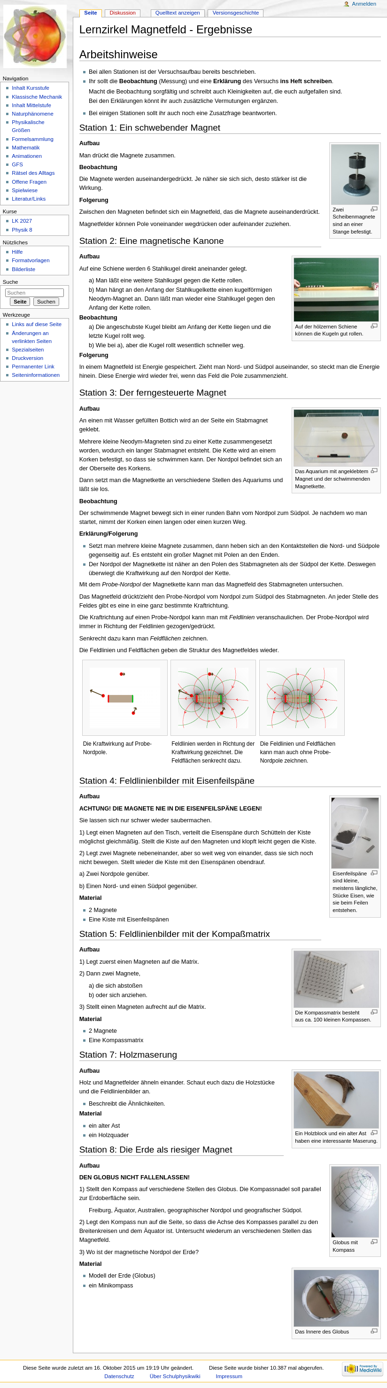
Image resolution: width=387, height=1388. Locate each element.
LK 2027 (22, 221)
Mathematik (25, 147)
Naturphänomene (33, 114)
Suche (10, 282)
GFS (17, 164)
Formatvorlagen (30, 260)
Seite (90, 13)
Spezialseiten (28, 349)
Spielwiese (25, 190)
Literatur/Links (29, 199)
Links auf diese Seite (37, 324)
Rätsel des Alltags (33, 173)
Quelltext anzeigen (177, 13)
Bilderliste (23, 269)
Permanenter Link (33, 366)
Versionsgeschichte (236, 13)
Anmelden (364, 4)
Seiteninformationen (36, 375)
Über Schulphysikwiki (175, 1376)
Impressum (229, 1376)
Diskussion (123, 13)
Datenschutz (119, 1376)
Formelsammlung (32, 139)
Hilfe (17, 252)
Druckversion (27, 358)
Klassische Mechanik (37, 97)
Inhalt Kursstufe (30, 88)
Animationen (27, 156)
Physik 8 (22, 230)
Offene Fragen (29, 182)
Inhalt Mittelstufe (31, 105)
